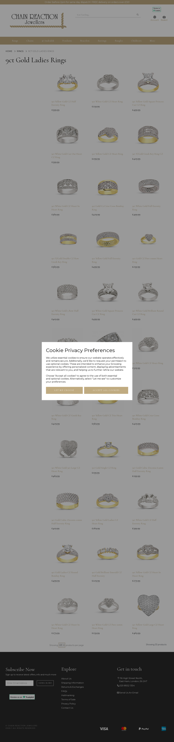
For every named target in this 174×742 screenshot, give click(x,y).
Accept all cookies (106, 390)
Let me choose (64, 390)
